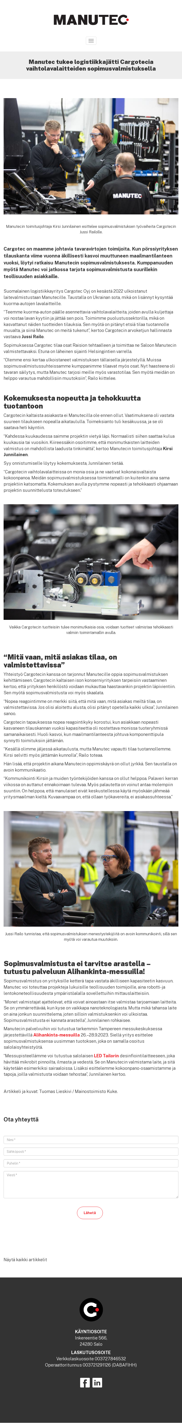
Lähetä (90, 1213)
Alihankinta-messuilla (56, 1034)
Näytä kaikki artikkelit (25, 1259)
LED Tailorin (106, 1055)
